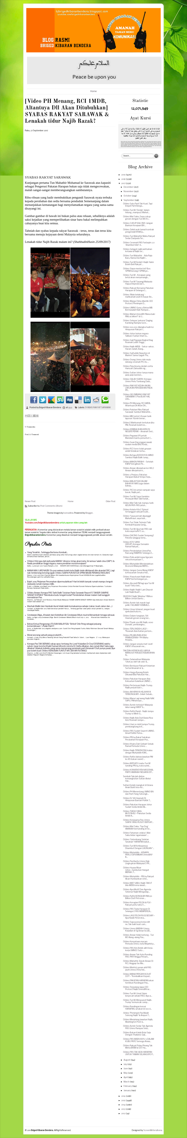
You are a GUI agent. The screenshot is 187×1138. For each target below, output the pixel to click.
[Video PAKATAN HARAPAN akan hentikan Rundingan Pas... (138, 982)
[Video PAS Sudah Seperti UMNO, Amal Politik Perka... (138, 732)
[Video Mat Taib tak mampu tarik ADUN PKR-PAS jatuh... (138, 504)
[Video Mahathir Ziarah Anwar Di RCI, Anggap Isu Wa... (138, 962)
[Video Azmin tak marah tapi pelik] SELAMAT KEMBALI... (136, 604)
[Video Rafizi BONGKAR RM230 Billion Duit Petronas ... (137, 897)
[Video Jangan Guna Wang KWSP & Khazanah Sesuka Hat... (138, 571)
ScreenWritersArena (152, 1130)
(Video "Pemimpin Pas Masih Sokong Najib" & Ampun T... (136, 1014)
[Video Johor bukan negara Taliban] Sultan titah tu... (135, 335)
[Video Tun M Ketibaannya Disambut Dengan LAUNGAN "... (138, 847)
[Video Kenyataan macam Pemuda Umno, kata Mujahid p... (139, 943)
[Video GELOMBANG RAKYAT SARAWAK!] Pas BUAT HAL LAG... (136, 397)
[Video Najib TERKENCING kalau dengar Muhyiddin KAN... (138, 751)
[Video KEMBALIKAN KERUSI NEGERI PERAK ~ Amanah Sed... (138, 430)
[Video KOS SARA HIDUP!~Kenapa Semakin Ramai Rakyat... (136, 544)
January (127, 1091)
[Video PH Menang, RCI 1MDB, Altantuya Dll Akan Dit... (137, 404)
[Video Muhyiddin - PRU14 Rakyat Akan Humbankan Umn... (138, 878)
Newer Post (30, 501)
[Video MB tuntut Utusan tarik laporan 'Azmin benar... (137, 417)
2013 (123, 1109)
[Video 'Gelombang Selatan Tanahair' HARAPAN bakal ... (137, 841)
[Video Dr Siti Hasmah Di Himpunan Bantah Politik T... (137, 799)
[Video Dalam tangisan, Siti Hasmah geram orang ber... (136, 617)
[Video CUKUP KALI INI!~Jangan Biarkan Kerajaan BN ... (138, 224)
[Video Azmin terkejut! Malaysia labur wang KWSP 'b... (138, 706)
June (126, 1069)
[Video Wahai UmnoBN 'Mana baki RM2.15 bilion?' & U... (139, 315)
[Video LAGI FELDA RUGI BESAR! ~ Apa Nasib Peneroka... (139, 917)
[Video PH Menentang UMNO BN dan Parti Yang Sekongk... (138, 793)
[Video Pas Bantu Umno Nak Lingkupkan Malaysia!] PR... (136, 862)
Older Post (110, 501)
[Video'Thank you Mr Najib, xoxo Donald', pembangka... (138, 623)
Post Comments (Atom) (51, 506)
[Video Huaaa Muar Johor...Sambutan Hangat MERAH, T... (136, 870)
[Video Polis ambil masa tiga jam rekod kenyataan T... (138, 558)
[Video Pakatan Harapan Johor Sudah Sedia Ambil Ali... (137, 806)
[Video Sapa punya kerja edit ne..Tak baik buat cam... (136, 923)
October (128, 196)
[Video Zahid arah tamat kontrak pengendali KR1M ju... (138, 231)
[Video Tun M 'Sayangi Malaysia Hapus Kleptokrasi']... (137, 283)
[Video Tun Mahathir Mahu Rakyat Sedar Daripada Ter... (139, 237)
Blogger (89, 513)
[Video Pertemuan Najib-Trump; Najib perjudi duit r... (138, 686)
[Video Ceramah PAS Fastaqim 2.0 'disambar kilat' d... (139, 244)
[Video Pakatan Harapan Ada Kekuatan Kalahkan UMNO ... (137, 680)
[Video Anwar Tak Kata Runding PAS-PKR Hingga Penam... (137, 956)
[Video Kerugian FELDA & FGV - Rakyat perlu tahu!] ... (137, 904)
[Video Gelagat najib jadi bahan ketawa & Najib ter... (137, 250)
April (126, 1077)
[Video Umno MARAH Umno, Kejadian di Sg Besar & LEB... (137, 930)
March (127, 1082)
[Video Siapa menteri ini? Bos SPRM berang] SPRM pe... (136, 270)
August (127, 1060)
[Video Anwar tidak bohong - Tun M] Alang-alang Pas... (138, 936)
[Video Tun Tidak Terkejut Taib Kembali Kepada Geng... (137, 524)
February (128, 1086)
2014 (123, 1105)
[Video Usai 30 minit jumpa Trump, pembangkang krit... (139, 725)
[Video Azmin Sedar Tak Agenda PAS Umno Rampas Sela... (138, 1027)
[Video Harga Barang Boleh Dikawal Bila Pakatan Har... (136, 673)
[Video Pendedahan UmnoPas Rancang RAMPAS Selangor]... (138, 552)
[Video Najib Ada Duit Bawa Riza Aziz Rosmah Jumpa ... (138, 719)
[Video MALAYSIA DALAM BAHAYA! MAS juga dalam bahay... (136, 483)
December (129, 187)
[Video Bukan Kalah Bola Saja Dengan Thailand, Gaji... (137, 1034)
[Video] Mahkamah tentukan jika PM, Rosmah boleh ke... (138, 424)
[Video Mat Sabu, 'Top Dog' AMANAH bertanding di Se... (137, 828)
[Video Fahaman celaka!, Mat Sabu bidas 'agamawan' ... (136, 834)
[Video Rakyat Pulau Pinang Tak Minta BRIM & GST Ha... (138, 1047)
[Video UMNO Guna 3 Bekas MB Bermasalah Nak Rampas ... (138, 309)
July (125, 1064)
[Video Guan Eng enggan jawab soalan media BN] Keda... (137, 443)
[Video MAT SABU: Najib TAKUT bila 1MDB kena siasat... (137, 884)
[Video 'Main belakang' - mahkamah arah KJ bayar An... (138, 296)
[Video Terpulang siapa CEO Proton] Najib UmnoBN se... (137, 988)
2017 (123, 183)
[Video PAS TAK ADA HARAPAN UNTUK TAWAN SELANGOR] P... (138, 1053)
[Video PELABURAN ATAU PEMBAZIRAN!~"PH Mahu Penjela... (135, 637)
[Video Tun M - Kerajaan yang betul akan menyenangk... (136, 276)
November (129, 191)
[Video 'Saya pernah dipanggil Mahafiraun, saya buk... (137, 517)
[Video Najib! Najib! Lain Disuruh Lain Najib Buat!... (138, 591)
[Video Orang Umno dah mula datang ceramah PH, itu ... (137, 361)
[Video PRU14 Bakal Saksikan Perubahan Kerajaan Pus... (136, 738)
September (129, 200)
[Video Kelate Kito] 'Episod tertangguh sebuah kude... (136, 511)
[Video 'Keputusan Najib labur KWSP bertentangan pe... (137, 578)
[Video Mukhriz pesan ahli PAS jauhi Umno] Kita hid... (137, 969)
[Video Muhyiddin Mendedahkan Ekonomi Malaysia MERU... (138, 565)
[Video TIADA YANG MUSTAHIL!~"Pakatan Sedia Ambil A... (137, 813)
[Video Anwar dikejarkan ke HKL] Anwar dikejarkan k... (138, 469)
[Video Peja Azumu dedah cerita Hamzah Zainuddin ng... (138, 367)
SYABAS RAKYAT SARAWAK (98, 408)
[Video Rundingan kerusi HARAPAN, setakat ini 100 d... (137, 1008)
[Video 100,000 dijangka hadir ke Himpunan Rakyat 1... (138, 328)
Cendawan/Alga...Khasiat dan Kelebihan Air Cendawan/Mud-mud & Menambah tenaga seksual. (71, 615)
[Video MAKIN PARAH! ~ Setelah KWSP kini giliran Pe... (138, 463)
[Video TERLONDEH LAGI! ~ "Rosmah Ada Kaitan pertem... (138, 630)
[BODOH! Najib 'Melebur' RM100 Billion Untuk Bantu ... (138, 597)
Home (93, 91)
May (126, 1073)
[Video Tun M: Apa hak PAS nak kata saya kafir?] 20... (137, 530)
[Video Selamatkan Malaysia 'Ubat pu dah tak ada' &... (136, 660)
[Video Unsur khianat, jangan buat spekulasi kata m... (139, 610)
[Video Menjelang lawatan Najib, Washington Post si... (138, 1021)
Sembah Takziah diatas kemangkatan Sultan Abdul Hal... (137, 778)
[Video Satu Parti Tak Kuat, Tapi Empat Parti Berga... (137, 205)
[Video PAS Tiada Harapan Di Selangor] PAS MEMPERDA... (137, 910)
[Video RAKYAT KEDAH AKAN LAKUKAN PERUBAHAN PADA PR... (137, 388)
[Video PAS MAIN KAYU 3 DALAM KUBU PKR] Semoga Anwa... (138, 1040)
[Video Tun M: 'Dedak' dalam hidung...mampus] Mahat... (136, 211)
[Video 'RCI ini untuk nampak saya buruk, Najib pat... (139, 491)
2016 (123, 1096)
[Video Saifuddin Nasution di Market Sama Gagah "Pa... (136, 354)
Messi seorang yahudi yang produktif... (45, 635)
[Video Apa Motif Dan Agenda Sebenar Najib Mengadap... (137, 891)
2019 (123, 175)
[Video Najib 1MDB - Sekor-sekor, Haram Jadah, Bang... (138, 348)
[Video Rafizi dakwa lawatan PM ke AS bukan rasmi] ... (138, 758)
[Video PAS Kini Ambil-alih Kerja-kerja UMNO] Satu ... (138, 949)
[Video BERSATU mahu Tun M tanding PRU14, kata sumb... (136, 764)
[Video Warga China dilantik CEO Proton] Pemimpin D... (138, 302)
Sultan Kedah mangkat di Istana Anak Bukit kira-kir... (138, 786)
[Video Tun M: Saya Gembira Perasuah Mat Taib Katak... (136, 498)
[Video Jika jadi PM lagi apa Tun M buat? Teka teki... (138, 584)
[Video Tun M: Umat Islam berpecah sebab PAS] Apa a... (137, 995)
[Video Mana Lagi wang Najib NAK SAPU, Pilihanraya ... (138, 700)
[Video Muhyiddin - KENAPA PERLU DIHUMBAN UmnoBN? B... (138, 855)
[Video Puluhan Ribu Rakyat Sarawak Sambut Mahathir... (137, 411)
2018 (123, 179)
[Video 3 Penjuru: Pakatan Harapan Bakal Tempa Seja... (137, 476)
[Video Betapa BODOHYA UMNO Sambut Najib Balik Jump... (138, 456)
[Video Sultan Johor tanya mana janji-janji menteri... (138, 374)
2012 (123, 1114)
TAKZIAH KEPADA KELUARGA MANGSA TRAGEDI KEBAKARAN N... (139, 653)
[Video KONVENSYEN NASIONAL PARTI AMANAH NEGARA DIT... (138, 771)
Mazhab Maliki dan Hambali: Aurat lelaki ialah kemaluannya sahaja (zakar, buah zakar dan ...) (69, 606)
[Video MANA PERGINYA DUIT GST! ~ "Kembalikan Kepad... (137, 975)
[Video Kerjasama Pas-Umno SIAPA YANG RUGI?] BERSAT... (138, 821)
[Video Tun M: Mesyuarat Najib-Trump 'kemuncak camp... (137, 1001)
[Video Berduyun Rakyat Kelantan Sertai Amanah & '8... (139, 667)
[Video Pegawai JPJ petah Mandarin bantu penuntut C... (137, 437)
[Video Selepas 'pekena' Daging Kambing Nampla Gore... (138, 322)
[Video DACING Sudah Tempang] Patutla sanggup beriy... (138, 537)
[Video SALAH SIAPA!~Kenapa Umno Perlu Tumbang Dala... (137, 380)
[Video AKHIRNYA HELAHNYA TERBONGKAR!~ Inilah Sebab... (138, 693)
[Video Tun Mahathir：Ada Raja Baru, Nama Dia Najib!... (137, 257)
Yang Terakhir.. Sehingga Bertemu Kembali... (47, 553)
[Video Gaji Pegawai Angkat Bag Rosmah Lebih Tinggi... (138, 341)
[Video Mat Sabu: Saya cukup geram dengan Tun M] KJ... (137, 218)
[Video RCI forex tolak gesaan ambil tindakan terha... (137, 450)
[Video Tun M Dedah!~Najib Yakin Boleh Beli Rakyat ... (138, 263)
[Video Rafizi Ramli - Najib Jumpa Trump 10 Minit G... (138, 712)
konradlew (68, 513)
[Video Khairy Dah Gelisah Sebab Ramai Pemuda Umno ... (138, 745)
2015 (123, 1101)
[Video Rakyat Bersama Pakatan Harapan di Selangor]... (138, 289)
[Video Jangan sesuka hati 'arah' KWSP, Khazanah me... (138, 645)
